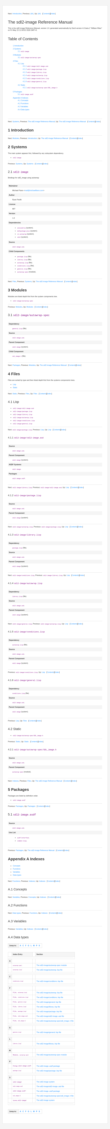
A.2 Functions (23, 103)
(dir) (31, 14)
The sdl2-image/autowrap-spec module (51, 965)
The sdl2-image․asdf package (48, 1066)
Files (14, 281)
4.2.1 (40, 88)
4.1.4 (35, 75)
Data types (17, 875)
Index (53, 14)
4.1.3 (35, 72)
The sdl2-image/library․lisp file (48, 1007)
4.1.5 (36, 78)
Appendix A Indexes (20, 98)
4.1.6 (35, 81)
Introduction (17, 14)
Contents (46, 14)
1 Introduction (18, 46)
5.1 (25, 94)
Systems (15, 121)
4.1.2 (35, 69)
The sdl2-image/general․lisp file (48, 1002)
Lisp (14, 384)
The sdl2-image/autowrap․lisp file (49, 970)
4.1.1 (35, 66)
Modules (15, 138)
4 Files (15, 61)
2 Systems (17, 49)
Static (15, 387)
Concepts (16, 866)
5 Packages (17, 92)
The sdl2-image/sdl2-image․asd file (50, 1016)
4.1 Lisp (21, 64)
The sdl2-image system (45, 1082)
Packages (16, 365)
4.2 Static (21, 85)
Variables (16, 872)
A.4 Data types (23, 110)
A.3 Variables (23, 106)
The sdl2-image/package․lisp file (49, 1011)
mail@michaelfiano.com (34, 190)
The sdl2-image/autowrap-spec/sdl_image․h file (55, 1021)
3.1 (29, 57)
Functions (16, 869)
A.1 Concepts (23, 100)
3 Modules (17, 55)
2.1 (23, 51)
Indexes (15, 781)
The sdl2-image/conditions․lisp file (49, 981)
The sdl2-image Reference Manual (41, 121)
